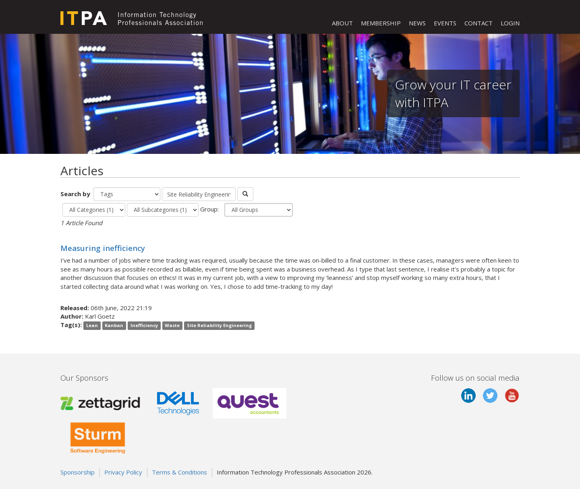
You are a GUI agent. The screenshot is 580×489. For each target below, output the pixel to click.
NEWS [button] (417, 23)
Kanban (114, 325)
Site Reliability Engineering (219, 325)
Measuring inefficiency (102, 248)
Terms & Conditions (179, 472)
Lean (92, 325)
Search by (76, 194)
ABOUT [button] (342, 23)
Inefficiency (144, 325)
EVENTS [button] (445, 23)
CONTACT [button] (478, 23)
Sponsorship (77, 472)
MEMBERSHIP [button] (381, 23)
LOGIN (510, 23)
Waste (172, 325)
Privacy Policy (123, 472)
